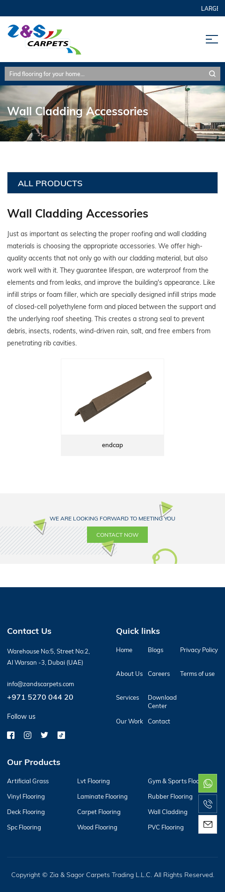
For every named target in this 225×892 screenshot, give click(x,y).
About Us (129, 673)
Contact (159, 721)
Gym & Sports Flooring (179, 781)
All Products (50, 183)
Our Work (129, 721)
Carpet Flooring (99, 812)
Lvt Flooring (93, 781)
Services (127, 697)
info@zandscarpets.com (40, 684)
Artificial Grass (28, 781)
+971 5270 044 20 (40, 697)
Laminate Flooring (102, 796)
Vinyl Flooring (26, 796)
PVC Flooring (166, 827)
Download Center (162, 701)
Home (124, 650)
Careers (159, 673)
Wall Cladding (168, 812)
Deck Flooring (26, 812)
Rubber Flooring (170, 796)
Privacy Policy (199, 650)
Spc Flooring (24, 827)
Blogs (155, 650)
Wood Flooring (97, 827)
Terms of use (197, 673)
